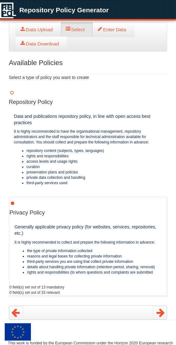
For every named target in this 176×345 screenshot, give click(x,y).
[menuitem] (38, 29)
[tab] (38, 29)
